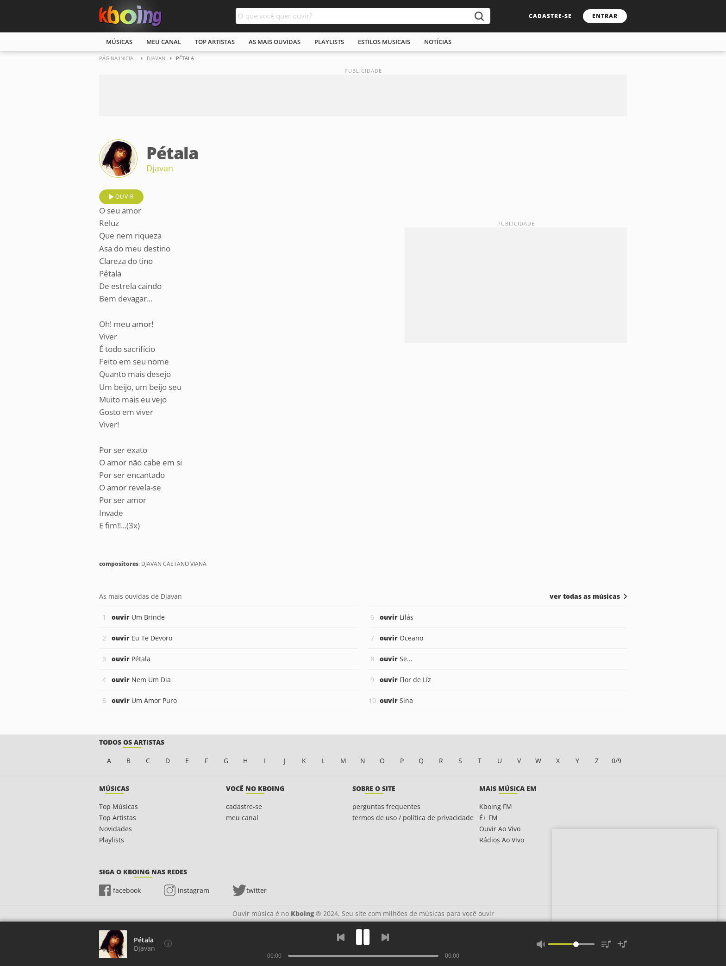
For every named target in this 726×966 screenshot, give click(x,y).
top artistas (215, 42)
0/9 (616, 760)
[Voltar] (340, 937)
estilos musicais (384, 42)
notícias (437, 42)
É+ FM (488, 817)
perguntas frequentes (386, 806)
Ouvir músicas (130, 16)
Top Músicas (118, 806)
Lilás (396, 617)
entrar (605, 16)
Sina (396, 700)
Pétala (131, 658)
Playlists (111, 839)
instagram (193, 890)
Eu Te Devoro (142, 638)
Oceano (401, 638)
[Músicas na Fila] (606, 944)
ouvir (124, 197)
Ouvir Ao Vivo (499, 828)
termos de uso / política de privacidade (413, 817)
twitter (256, 890)
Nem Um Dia (141, 679)
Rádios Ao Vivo (501, 839)
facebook (127, 890)
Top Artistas (117, 817)
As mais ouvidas (274, 42)
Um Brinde (138, 617)
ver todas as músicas (585, 596)
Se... (396, 658)
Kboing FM (495, 806)
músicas (119, 42)
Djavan (159, 168)
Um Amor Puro (144, 700)
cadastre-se (550, 16)
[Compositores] (168, 943)
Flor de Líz (405, 679)
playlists (329, 42)
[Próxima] (385, 937)
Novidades (115, 828)
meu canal (163, 42)
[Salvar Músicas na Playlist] (622, 944)
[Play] (363, 937)
